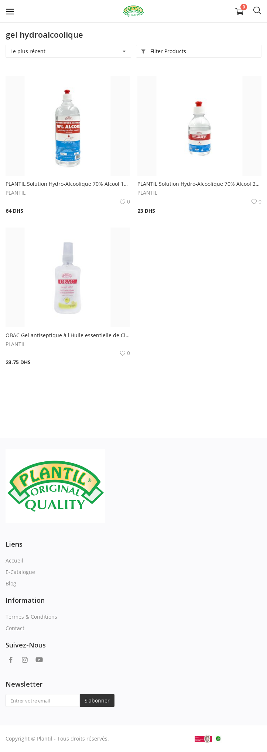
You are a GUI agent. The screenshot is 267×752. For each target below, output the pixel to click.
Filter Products (163, 51)
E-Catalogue (20, 571)
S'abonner (97, 700)
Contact (15, 628)
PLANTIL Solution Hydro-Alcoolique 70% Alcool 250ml (199, 183)
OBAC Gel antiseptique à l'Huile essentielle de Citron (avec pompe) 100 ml (68, 335)
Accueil (14, 560)
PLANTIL (15, 192)
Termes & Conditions (31, 616)
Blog (11, 583)
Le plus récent (27, 51)
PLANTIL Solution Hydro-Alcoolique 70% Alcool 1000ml (68, 183)
